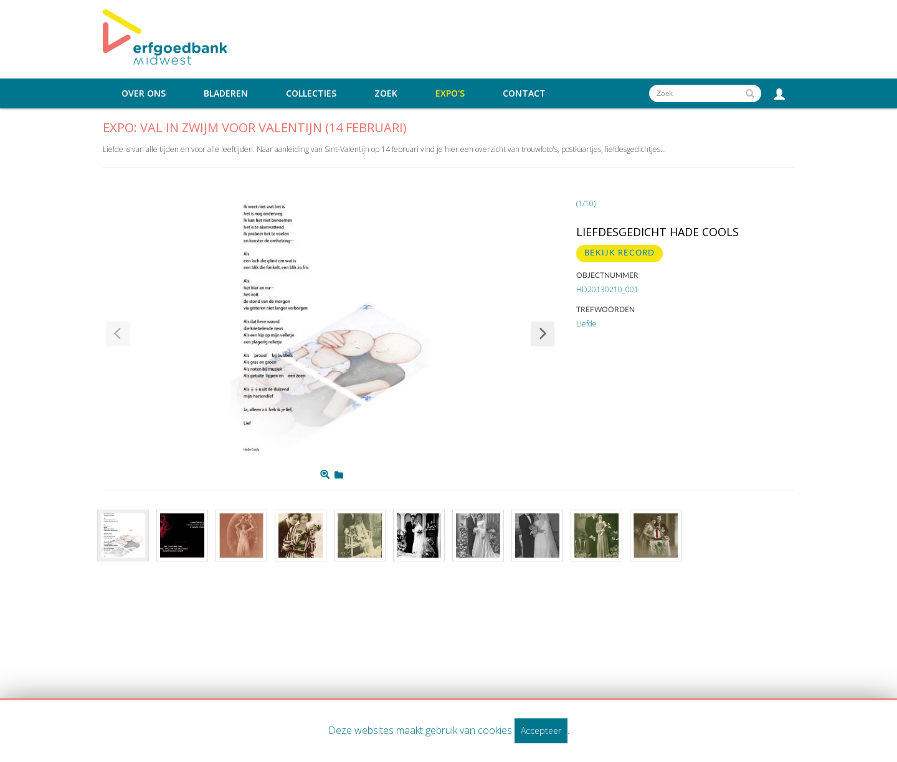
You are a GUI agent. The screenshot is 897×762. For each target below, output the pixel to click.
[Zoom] (325, 475)
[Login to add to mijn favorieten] (339, 475)
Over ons (143, 93)
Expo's (450, 93)
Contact (524, 93)
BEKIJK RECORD (619, 253)
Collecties (311, 93)
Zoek (385, 93)
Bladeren (226, 93)
